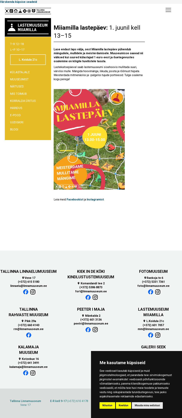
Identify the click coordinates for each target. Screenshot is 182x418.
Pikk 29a (28, 321)
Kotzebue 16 (28, 359)
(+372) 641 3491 (28, 363)
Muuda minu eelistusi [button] (147, 405)
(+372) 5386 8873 (90, 287)
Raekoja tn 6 (153, 278)
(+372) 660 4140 (28, 325)
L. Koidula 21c (28, 59)
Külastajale (20, 72)
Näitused (17, 86)
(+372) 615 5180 (28, 281)
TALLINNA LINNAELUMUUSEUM (28, 271)
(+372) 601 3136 (91, 319)
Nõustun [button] (107, 405)
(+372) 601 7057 (153, 325)
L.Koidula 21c (153, 321)
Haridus (16, 108)
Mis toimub (18, 93)
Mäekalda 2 (91, 315)
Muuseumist (19, 79)
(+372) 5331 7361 (153, 281)
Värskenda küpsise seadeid (18, 2)
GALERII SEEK (153, 347)
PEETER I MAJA (91, 309)
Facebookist (75, 199)
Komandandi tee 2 (91, 283)
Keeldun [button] (123, 405)
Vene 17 (28, 278)
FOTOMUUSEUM (153, 271)
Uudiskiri (16, 122)
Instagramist (95, 199)
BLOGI (14, 129)
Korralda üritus (23, 101)
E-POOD (15, 115)
